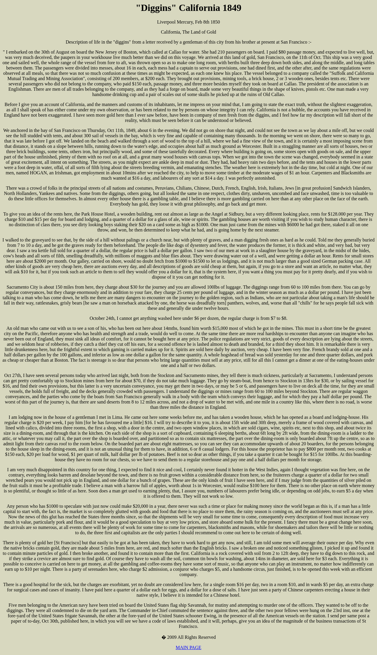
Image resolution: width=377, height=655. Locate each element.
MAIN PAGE (188, 647)
